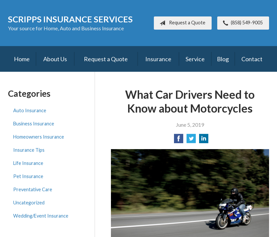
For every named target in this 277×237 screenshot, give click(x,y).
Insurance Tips (29, 150)
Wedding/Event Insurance (40, 216)
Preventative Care (32, 189)
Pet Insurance (28, 176)
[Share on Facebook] (178, 140)
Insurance (158, 59)
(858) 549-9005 (241, 23)
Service (195, 59)
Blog (223, 59)
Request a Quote (181, 23)
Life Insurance (28, 163)
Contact (251, 59)
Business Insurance (33, 123)
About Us (55, 59)
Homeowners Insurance (38, 137)
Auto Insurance (29, 110)
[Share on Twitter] (191, 140)
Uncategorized (29, 202)
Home (22, 59)
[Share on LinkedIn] (203, 140)
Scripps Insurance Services (70, 19)
